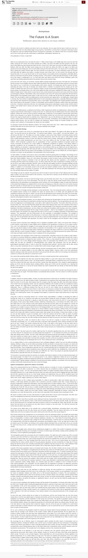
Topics (48, 555)
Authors (43, 555)
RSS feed (33, 555)
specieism (26, 14)
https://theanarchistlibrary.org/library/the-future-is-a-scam (33, 19)
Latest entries (54, 555)
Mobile (60, 555)
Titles (38, 555)
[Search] (73, 2)
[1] (19, 359)
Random (28, 555)
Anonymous (20, 12)
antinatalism (20, 14)
